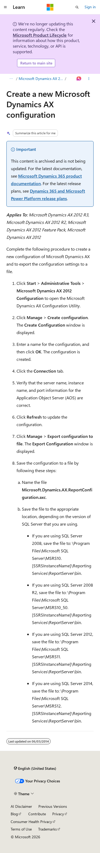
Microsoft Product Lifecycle (40, 35)
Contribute (37, 813)
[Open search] (77, 7)
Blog (14, 813)
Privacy (58, 813)
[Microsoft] (50, 7)
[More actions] (89, 78)
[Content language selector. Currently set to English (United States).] (35, 768)
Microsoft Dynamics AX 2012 (41, 78)
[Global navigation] (5, 7)
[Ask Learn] (79, 78)
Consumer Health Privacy (31, 821)
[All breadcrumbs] (11, 78)
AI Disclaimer (21, 806)
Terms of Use (21, 829)
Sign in (90, 6)
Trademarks (47, 829)
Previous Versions (52, 806)
